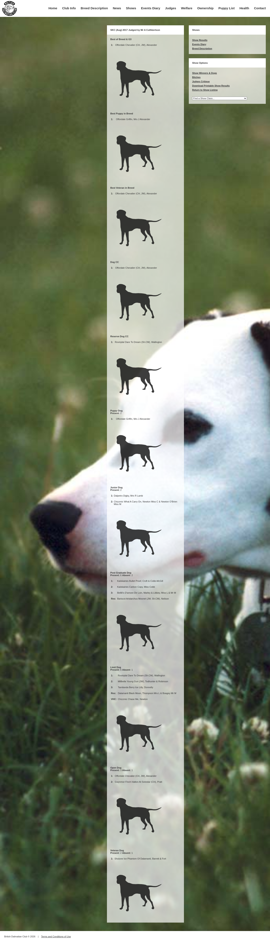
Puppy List (227, 8)
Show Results (199, 40)
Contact (260, 8)
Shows (131, 8)
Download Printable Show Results (211, 85)
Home (53, 8)
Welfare (186, 8)
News (117, 8)
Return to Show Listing (204, 90)
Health (244, 8)
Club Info (69, 8)
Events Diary (150, 8)
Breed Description (94, 8)
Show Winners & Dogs (204, 73)
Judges (170, 8)
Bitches (196, 77)
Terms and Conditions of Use (56, 936)
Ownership (205, 8)
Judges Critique (201, 81)
